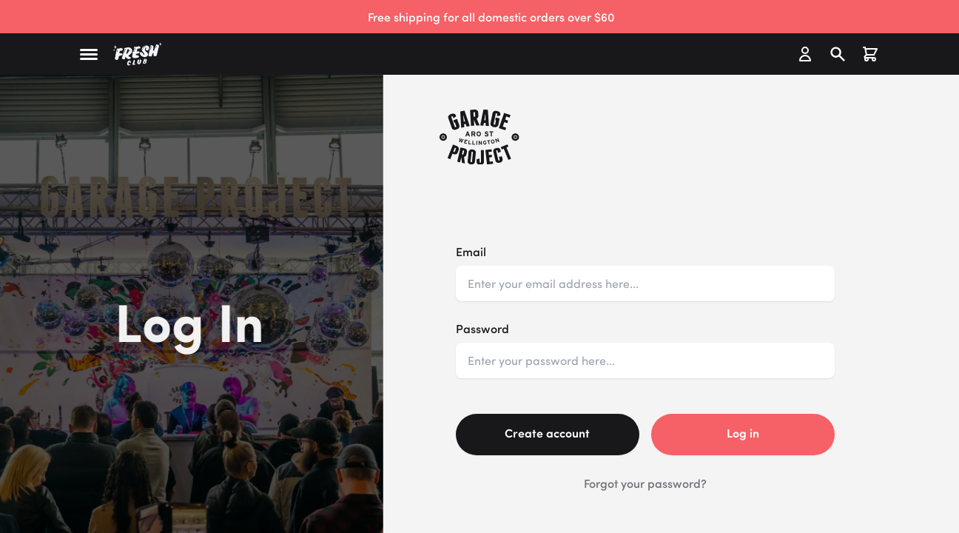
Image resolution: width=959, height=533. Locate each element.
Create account (547, 432)
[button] (89, 54)
